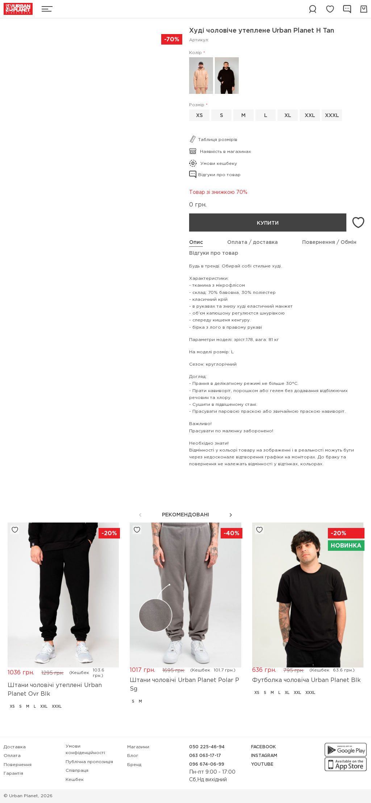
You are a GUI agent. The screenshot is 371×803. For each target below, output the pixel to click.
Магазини (138, 747)
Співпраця (77, 771)
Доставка (15, 747)
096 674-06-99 (206, 764)
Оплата (12, 756)
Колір (195, 53)
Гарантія (13, 773)
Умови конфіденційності (85, 749)
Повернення (18, 765)
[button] (230, 515)
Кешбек (75, 780)
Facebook (263, 747)
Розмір (196, 105)
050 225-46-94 (207, 747)
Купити (268, 223)
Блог (132, 756)
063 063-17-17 (205, 756)
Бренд (134, 765)
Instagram (264, 756)
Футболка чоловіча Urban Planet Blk (306, 680)
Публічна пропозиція (89, 762)
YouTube (262, 764)
